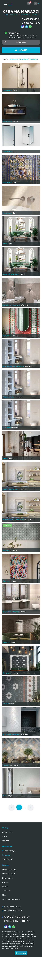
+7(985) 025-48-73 (30, 23)
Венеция (5, 765)
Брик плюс (6, 428)
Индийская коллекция (11, 612)
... (25, 807)
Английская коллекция (11, 305)
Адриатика (14, 765)
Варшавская (13, 33)
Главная (5, 59)
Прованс (5, 550)
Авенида (12, 458)
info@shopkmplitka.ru (13, 910)
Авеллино (28, 366)
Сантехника (6, 90)
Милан (4, 244)
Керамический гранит (10, 274)
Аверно (23, 489)
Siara (15, 213)
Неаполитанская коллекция (13, 366)
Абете (11, 244)
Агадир (13, 581)
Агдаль (13, 642)
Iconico (15, 121)
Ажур (10, 796)
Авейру (15, 336)
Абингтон (24, 305)
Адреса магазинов (12, 906)
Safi (14, 182)
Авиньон (14, 550)
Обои (4, 796)
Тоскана (5, 704)
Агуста (15, 673)
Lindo (15, 151)
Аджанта (24, 734)
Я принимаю (21, 953)
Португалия (6, 336)
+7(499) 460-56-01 (30, 19)
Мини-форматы (8, 397)
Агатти (23, 612)
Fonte (15, 90)
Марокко (5, 581)
